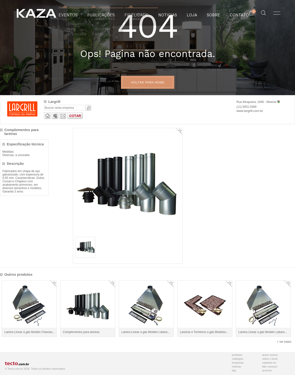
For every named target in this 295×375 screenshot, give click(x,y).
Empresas (238, 362)
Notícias (236, 366)
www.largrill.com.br (249, 111)
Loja (234, 370)
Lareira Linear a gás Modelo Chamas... (29, 332)
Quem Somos (270, 354)
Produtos (237, 354)
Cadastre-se (269, 362)
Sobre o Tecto (270, 358)
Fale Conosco (269, 366)
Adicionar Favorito (179, 131)
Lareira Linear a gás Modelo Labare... (145, 332)
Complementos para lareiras (81, 332)
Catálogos (237, 358)
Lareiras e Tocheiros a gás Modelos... (204, 332)
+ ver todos (284, 341)
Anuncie (267, 370)
